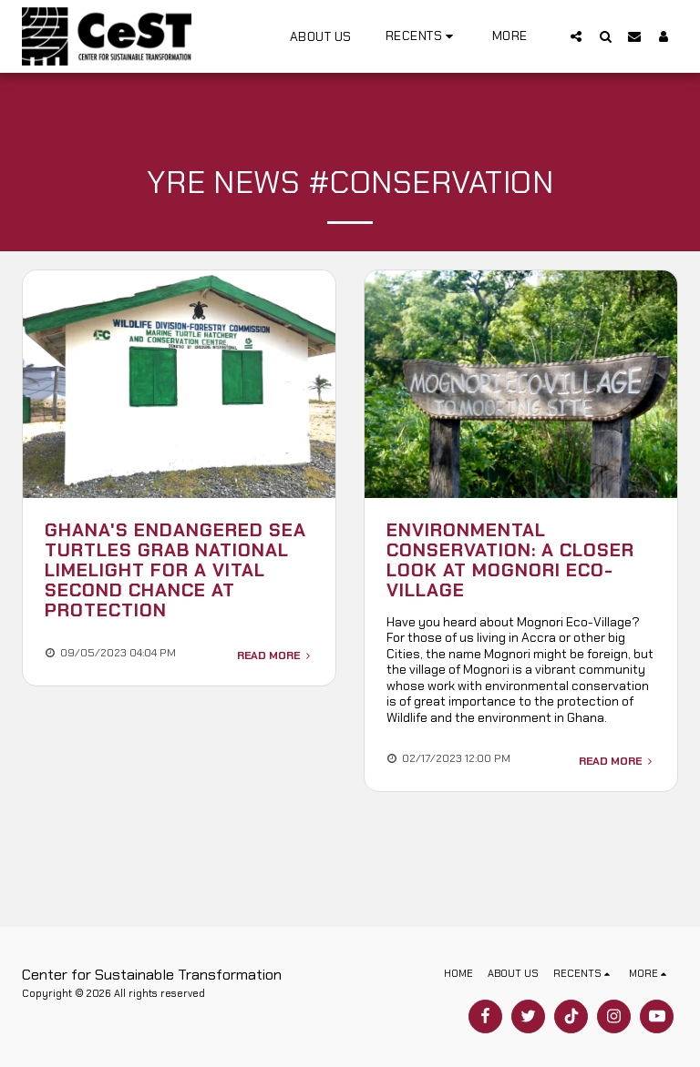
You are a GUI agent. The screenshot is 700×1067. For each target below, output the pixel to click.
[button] (422, 36)
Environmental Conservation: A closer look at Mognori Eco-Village (510, 560)
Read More (275, 655)
